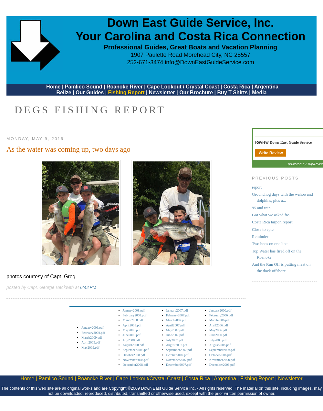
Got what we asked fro (270, 215)
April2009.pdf (90, 342)
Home (53, 86)
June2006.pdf (218, 335)
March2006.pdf (219, 320)
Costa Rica (237, 86)
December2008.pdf (135, 364)
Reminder (260, 236)
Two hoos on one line (269, 243)
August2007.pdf (176, 345)
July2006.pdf (218, 340)
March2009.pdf (91, 337)
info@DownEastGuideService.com (209, 62)
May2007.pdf (175, 330)
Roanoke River (125, 86)
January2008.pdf (134, 310)
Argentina (266, 86)
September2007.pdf (179, 350)
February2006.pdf (221, 315)
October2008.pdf (134, 355)
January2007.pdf (177, 310)
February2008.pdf (135, 315)
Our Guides (90, 92)
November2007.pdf (179, 360)
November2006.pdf (222, 360)
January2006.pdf (220, 310)
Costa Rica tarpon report (272, 222)
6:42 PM (88, 287)
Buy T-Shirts (232, 92)
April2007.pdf (175, 325)
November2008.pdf (136, 360)
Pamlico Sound (83, 86)
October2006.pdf (220, 355)
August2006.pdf (220, 345)
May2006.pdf (218, 330)
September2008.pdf (136, 350)
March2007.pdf (176, 320)
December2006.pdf (222, 364)
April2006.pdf (218, 325)
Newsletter (162, 92)
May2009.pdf (90, 347)
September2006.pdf (222, 350)
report (257, 187)
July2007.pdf (174, 340)
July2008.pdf (131, 340)
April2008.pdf (132, 325)
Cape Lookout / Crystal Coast (183, 86)
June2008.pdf (132, 335)
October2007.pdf (177, 355)
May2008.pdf (132, 330)
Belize (63, 92)
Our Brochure (196, 92)
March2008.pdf (133, 320)
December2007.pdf (179, 364)
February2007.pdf (178, 315)
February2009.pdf (93, 332)
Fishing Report (127, 92)
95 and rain (261, 208)
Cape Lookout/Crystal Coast (148, 378)
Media (259, 92)
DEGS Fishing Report (90, 110)
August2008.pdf (133, 345)
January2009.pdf (92, 327)
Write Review (271, 153)
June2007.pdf (175, 335)
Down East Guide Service (291, 142)
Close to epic (263, 229)
